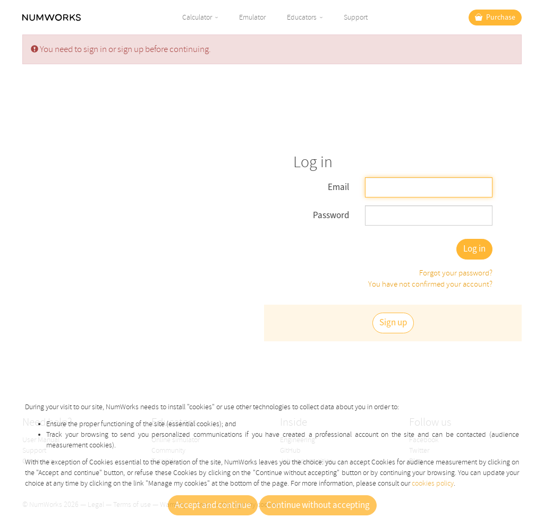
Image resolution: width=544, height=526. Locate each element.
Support (356, 17)
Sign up (393, 322)
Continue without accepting (318, 505)
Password (331, 215)
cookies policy (433, 483)
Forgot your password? (455, 273)
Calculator (197, 17)
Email (338, 187)
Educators (302, 17)
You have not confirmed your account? (430, 284)
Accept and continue (213, 505)
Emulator (252, 17)
